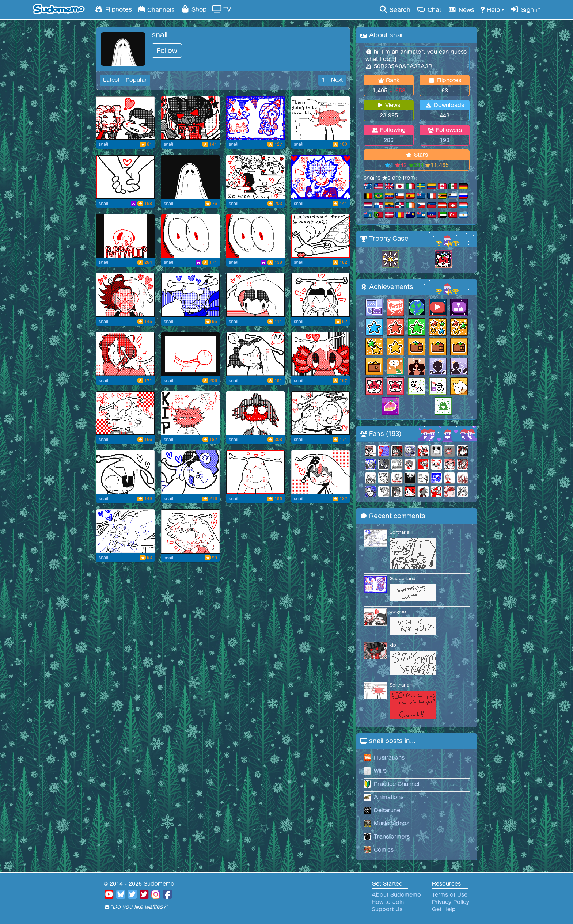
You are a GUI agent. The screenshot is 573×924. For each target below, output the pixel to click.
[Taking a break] (320, 236)
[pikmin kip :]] (190, 413)
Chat (428, 9)
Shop (193, 9)
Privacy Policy (450, 902)
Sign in (525, 9)
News (460, 9)
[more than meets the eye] (190, 118)
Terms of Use (449, 894)
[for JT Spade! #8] (320, 472)
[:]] (190, 354)
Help (490, 9)
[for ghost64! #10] (190, 472)
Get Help (444, 909)
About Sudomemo (396, 894)
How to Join (388, 902)
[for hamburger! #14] (320, 354)
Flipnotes (113, 9)
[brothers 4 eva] (125, 118)
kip (393, 645)
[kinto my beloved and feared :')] (320, 118)
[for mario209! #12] (320, 413)
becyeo (398, 611)
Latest (111, 80)
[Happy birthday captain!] (255, 118)
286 (389, 140)
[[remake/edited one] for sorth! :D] (125, 531)
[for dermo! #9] (255, 472)
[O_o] (190, 236)
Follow (166, 50)
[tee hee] (320, 177)
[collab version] (255, 236)
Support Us (387, 909)
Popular (136, 80)
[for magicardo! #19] (255, 295)
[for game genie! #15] (255, 354)
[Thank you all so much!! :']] (255, 177)
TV (221, 9)
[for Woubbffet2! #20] (190, 295)
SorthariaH (401, 532)
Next (337, 80)
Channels (156, 9)
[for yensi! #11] (125, 472)
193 (444, 140)
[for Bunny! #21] (125, 295)
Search (394, 9)
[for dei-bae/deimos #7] (190, 531)
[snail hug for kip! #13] (125, 413)
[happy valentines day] (125, 177)
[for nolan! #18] (320, 295)
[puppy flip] (125, 236)
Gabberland (402, 579)
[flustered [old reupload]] (255, 413)
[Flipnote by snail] (190, 177)
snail (103, 144)
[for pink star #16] (125, 354)
